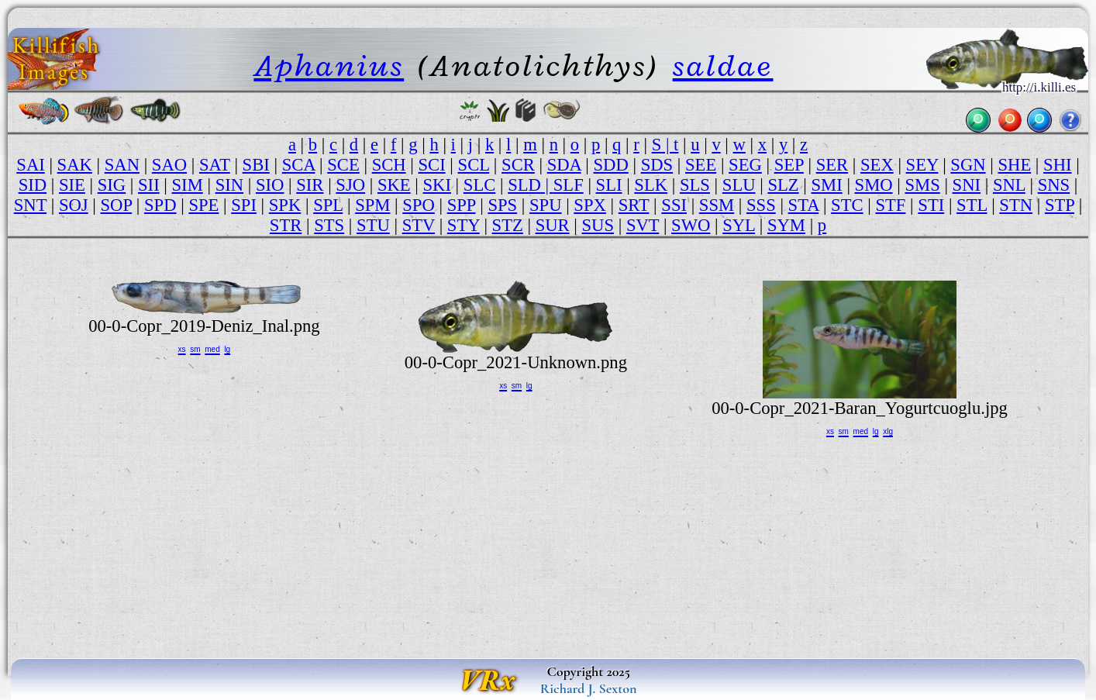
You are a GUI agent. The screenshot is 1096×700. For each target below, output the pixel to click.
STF (890, 205)
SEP (789, 164)
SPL (328, 205)
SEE (700, 164)
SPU (545, 205)
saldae (723, 65)
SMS (922, 185)
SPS (502, 205)
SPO (418, 205)
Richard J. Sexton (588, 688)
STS (329, 225)
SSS (761, 205)
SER (832, 164)
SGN (967, 164)
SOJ (73, 205)
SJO (350, 185)
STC (847, 205)
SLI (609, 185)
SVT (642, 225)
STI (931, 205)
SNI (967, 185)
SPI (244, 205)
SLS (695, 185)
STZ (507, 225)
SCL (474, 164)
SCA (298, 164)
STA (803, 205)
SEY (922, 164)
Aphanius (328, 65)
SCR (518, 164)
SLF (568, 185)
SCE (343, 164)
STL (971, 205)
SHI (1057, 164)
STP (1059, 205)
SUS (598, 225)
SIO (270, 185)
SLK (650, 185)
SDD (611, 164)
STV (418, 225)
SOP (117, 205)
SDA (564, 164)
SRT (634, 205)
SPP (461, 205)
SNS (1054, 185)
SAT (214, 164)
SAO (169, 164)
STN (1015, 205)
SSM (716, 205)
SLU (739, 185)
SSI (674, 205)
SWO (690, 225)
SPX (590, 205)
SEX (877, 164)
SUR (553, 225)
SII (149, 185)
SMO (874, 185)
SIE (72, 185)
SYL (738, 225)
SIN (229, 185)
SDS (657, 164)
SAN (122, 164)
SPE (203, 205)
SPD (160, 205)
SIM (187, 185)
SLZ (782, 185)
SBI (256, 164)
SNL (1009, 185)
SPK (285, 205)
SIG (112, 185)
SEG (745, 164)
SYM (786, 225)
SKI (436, 185)
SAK (74, 164)
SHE (1014, 164)
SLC (480, 185)
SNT (30, 205)
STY (463, 225)
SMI (826, 185)
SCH (389, 164)
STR (286, 225)
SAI (30, 164)
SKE (394, 185)
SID (33, 185)
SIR (309, 185)
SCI (431, 164)
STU (373, 225)
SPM (372, 205)
